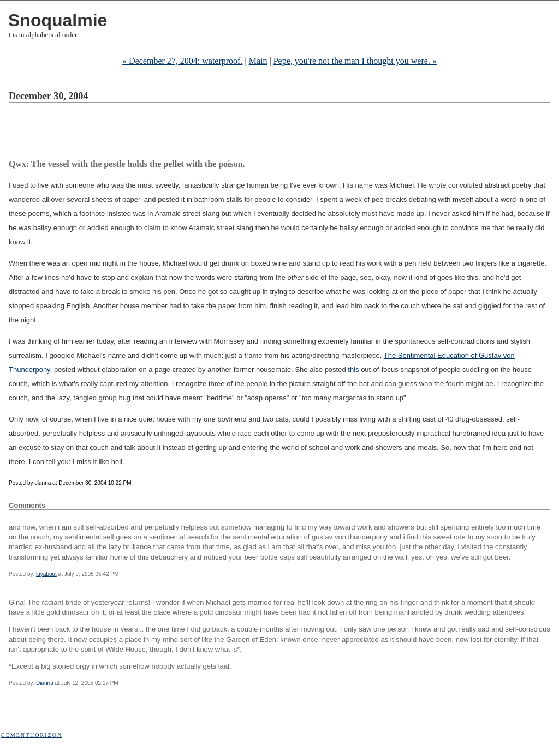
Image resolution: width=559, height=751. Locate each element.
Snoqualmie (57, 20)
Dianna (44, 683)
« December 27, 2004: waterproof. (182, 60)
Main (258, 60)
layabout (46, 574)
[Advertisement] (207, 132)
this (353, 369)
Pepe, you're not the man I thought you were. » (355, 60)
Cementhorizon (31, 735)
